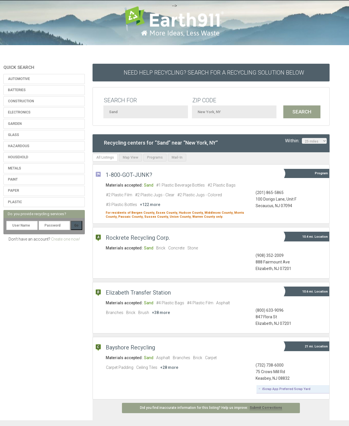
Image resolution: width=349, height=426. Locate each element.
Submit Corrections (266, 408)
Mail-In (177, 157)
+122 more (150, 204)
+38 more (161, 312)
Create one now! (65, 239)
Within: (306, 141)
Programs (155, 157)
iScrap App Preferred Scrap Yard (286, 389)
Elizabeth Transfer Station (138, 292)
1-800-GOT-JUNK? (129, 174)
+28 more (169, 367)
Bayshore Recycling (130, 347)
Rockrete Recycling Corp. (138, 237)
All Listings (105, 157)
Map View (130, 157)
